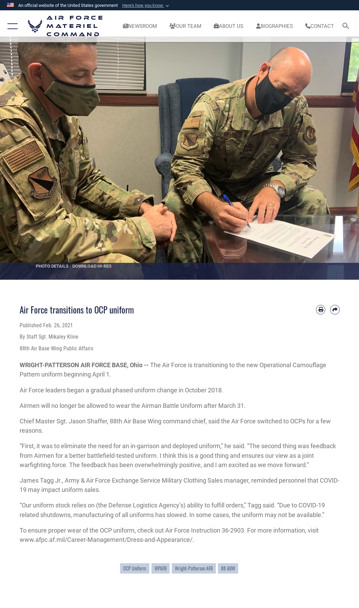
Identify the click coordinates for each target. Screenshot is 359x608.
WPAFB (161, 568)
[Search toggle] (347, 26)
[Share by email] (334, 309)
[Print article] (320, 309)
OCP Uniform (134, 568)
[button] (146, 5)
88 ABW (228, 568)
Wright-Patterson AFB (194, 568)
